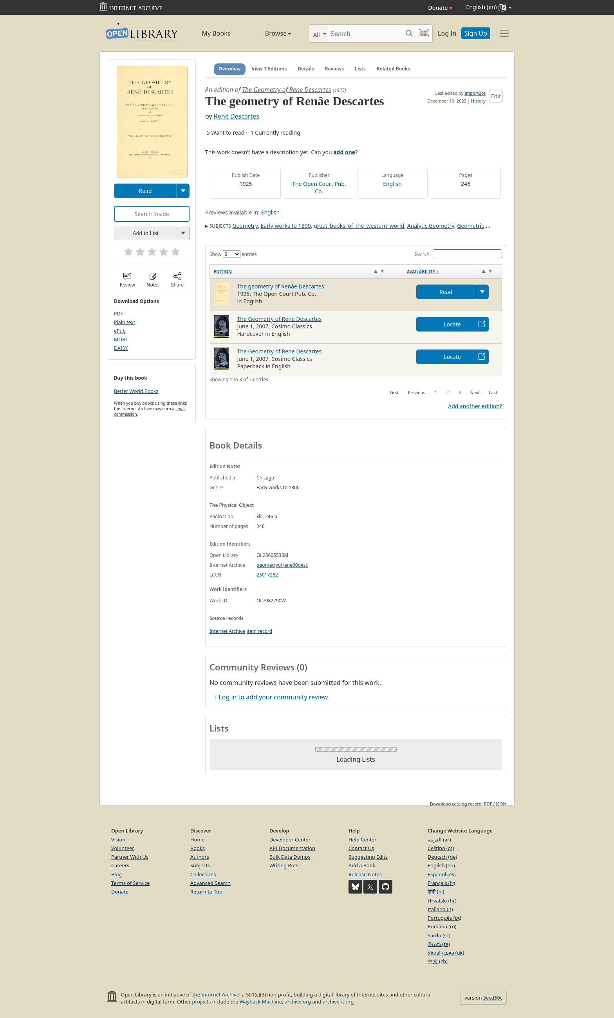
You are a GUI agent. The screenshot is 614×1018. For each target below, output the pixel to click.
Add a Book (362, 865)
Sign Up (475, 33)
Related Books (393, 68)
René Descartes (236, 116)
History (478, 101)
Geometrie (470, 225)
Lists (360, 68)
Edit (496, 96)
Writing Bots (283, 865)
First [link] (394, 392)
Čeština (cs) (441, 848)
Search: (458, 253)
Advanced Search (210, 882)
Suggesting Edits (368, 856)
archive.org (298, 1001)
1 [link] (436, 392)
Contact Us (361, 848)
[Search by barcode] (423, 33)
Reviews (334, 68)
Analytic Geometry (430, 225)
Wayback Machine (261, 1001)
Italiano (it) (440, 909)
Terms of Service (130, 882)
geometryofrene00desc (282, 565)
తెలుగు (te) (439, 944)
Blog (116, 874)
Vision (118, 839)
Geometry (245, 225)
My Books (216, 33)
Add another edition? (475, 406)
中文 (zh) (438, 961)
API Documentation (292, 848)
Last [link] (493, 392)
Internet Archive (227, 631)
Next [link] (475, 392)
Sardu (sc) (439, 935)
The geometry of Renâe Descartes (280, 286)
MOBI (120, 339)
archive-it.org (338, 1001)
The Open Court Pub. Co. (319, 187)
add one (344, 152)
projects (201, 1001)
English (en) (441, 865)
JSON (501, 804)
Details (306, 68)
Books (197, 848)
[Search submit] (409, 33)
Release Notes (365, 874)
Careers (120, 865)
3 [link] (459, 392)
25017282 (267, 574)
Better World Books (136, 391)
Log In (447, 33)
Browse (269, 33)
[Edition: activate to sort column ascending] (306, 271)
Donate (440, 7)
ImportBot (475, 93)
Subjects (200, 865)
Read (145, 191)
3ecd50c (492, 997)
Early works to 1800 (286, 225)
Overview (230, 68)
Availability (423, 271)
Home (197, 839)
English (392, 183)
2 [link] (447, 392)
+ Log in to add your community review (270, 697)
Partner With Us (129, 856)
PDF (118, 313)
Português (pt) (444, 917)
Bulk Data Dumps (290, 856)
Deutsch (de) (442, 856)
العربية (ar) (439, 839)
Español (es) (442, 874)
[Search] (365, 33)
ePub (120, 331)
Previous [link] (416, 392)
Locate (452, 324)
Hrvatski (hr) (442, 900)
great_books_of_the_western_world (359, 225)
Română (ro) (442, 926)
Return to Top (206, 891)
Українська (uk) (446, 952)
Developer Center (290, 839)
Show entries (233, 254)
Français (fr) (441, 882)
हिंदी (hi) (436, 891)
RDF (488, 804)
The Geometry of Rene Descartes (286, 89)
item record (259, 631)
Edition (223, 271)
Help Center (363, 839)
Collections (203, 874)
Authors (199, 856)
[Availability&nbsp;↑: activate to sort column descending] (452, 271)
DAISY (121, 348)
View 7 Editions (269, 68)
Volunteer (122, 848)
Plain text (124, 322)
